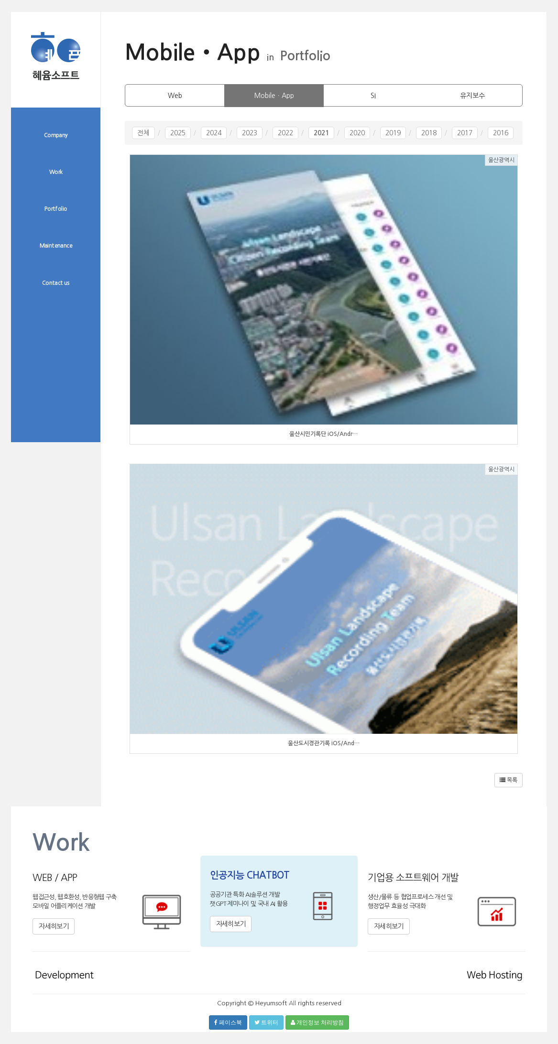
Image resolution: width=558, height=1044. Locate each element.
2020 (357, 133)
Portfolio (55, 209)
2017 (464, 133)
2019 (393, 133)
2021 (321, 133)
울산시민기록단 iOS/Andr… (323, 434)
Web (175, 95)
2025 (178, 133)
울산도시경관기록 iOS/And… (324, 743)
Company (56, 135)
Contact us (56, 283)
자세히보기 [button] (53, 926)
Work (56, 172)
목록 (508, 780)
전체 (143, 133)
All (292, 1003)
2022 (285, 133)
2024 (213, 133)
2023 (249, 133)
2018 (429, 133)
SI (373, 95)
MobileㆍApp (274, 95)
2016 (500, 133)
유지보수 (472, 95)
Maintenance (56, 246)
